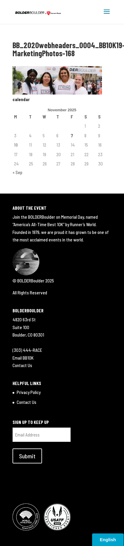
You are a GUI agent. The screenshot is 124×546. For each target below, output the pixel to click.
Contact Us (22, 365)
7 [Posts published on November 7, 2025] (72, 135)
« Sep (17, 172)
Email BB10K (23, 358)
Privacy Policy (29, 392)
